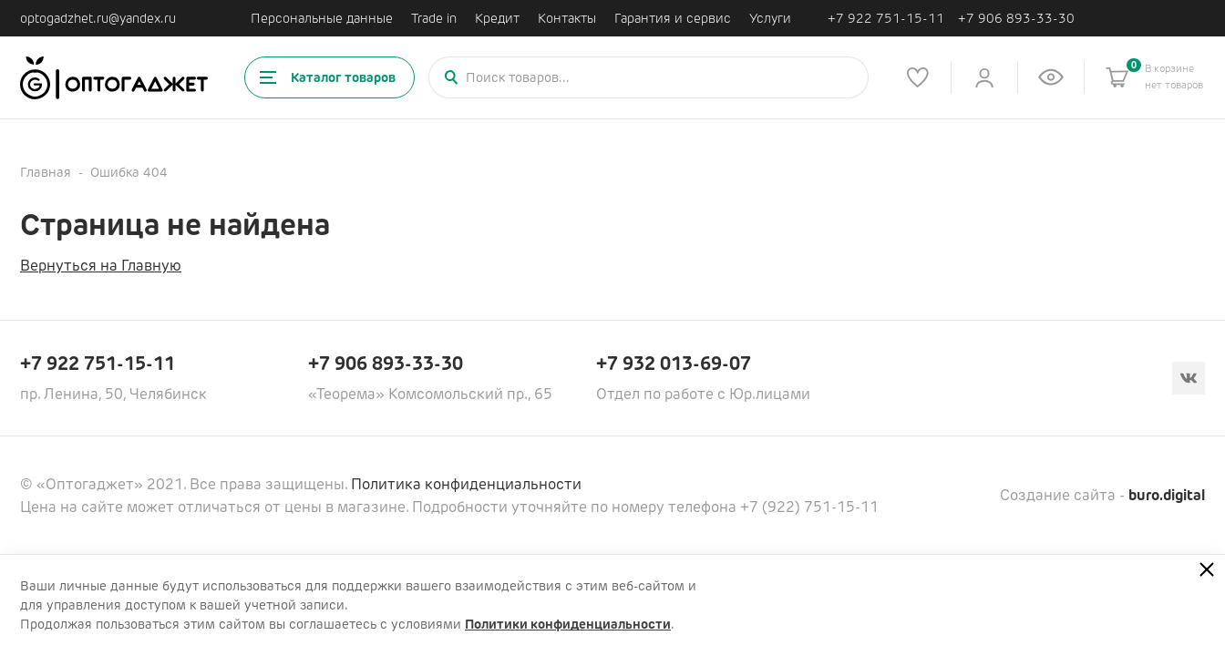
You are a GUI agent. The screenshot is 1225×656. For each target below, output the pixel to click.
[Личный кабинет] (984, 77)
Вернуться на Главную (100, 265)
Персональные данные (322, 18)
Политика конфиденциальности (466, 484)
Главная (45, 172)
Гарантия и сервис (672, 18)
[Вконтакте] (1188, 378)
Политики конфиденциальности (568, 624)
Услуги (770, 18)
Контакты (567, 18)
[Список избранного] (918, 77)
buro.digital (1166, 495)
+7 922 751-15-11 (886, 18)
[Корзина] (1117, 77)
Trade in (434, 18)
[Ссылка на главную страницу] (114, 77)
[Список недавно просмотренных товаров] (1051, 77)
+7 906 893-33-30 (1016, 18)
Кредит (497, 18)
